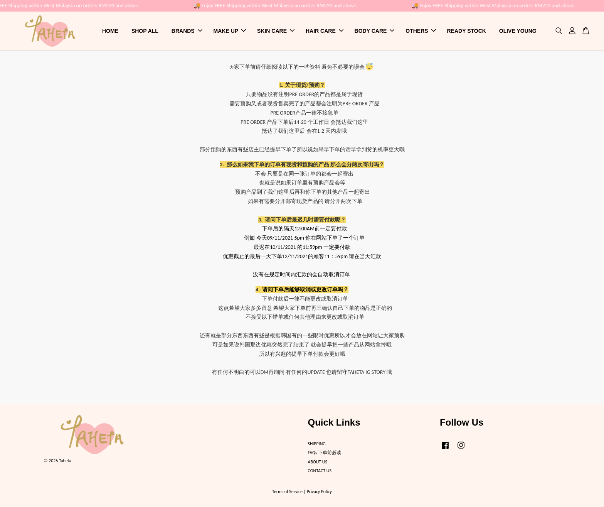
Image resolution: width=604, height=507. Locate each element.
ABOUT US (317, 462)
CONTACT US (319, 470)
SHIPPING (317, 443)
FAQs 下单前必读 (325, 452)
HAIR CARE (324, 31)
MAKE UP (230, 31)
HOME (110, 31)
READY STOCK (466, 31)
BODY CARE (375, 31)
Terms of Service (287, 491)
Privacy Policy (319, 491)
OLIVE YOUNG (518, 31)
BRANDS (187, 31)
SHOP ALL (144, 31)
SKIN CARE (275, 31)
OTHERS (420, 31)
